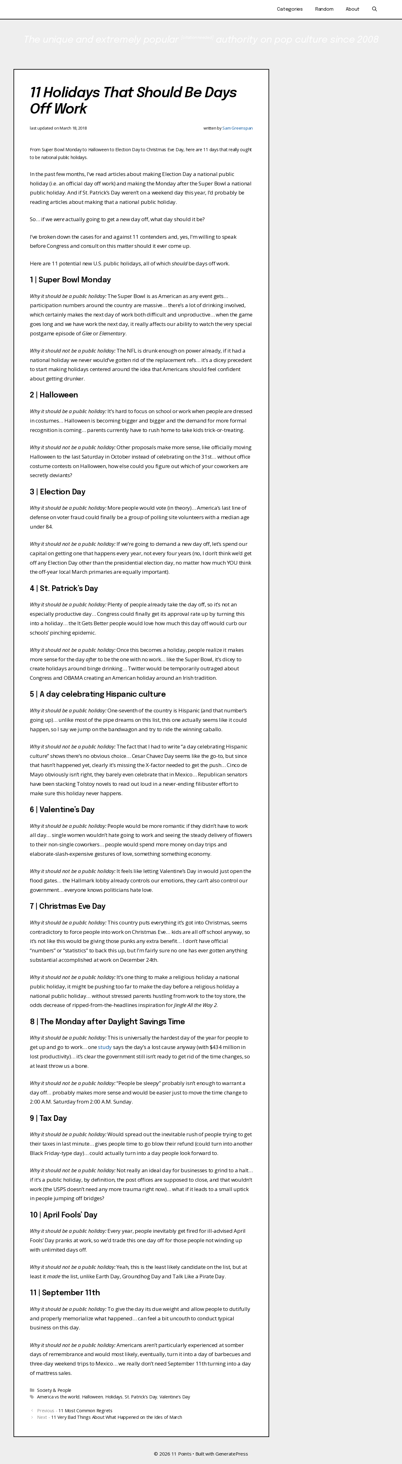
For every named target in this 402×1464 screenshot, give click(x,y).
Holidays (113, 1397)
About (353, 9)
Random (324, 9)
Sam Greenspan (237, 128)
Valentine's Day (175, 1397)
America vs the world (58, 1397)
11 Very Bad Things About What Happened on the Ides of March (116, 1417)
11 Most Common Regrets (85, 1410)
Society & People (54, 1390)
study (105, 1047)
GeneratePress (231, 1454)
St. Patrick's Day (141, 1397)
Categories (290, 9)
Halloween (92, 1397)
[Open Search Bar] (374, 9)
